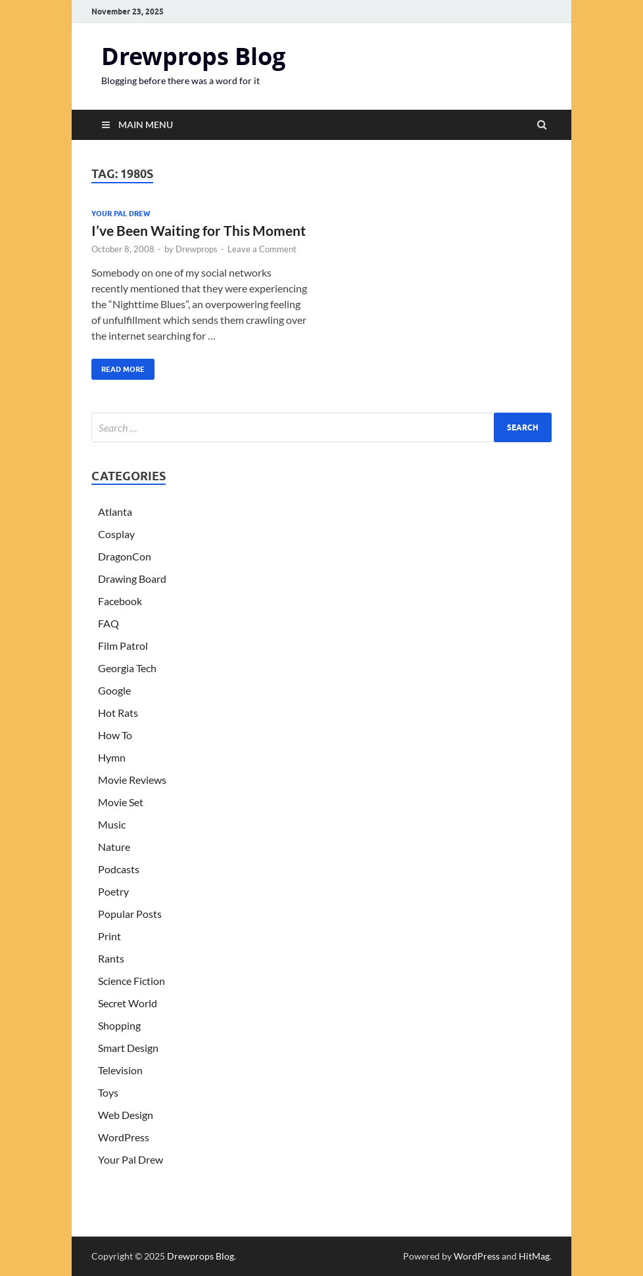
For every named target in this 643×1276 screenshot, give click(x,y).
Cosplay (116, 534)
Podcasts (118, 869)
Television (120, 1070)
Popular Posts (130, 913)
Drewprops (197, 249)
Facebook (120, 601)
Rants (111, 958)
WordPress (123, 1137)
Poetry (113, 891)
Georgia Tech (127, 668)
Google (114, 690)
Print (109, 936)
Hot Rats (118, 712)
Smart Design (128, 1047)
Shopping (119, 1025)
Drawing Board (132, 578)
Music (112, 824)
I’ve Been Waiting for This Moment (198, 230)
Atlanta (115, 511)
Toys (108, 1092)
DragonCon (124, 556)
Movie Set (120, 802)
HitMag (534, 1256)
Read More (118, 366)
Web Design (125, 1114)
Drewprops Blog (193, 56)
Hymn (112, 757)
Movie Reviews (132, 779)
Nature (114, 846)
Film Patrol (123, 645)
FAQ (108, 623)
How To (115, 735)
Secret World (127, 1003)
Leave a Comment (262, 249)
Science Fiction (131, 980)
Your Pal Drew (120, 213)
